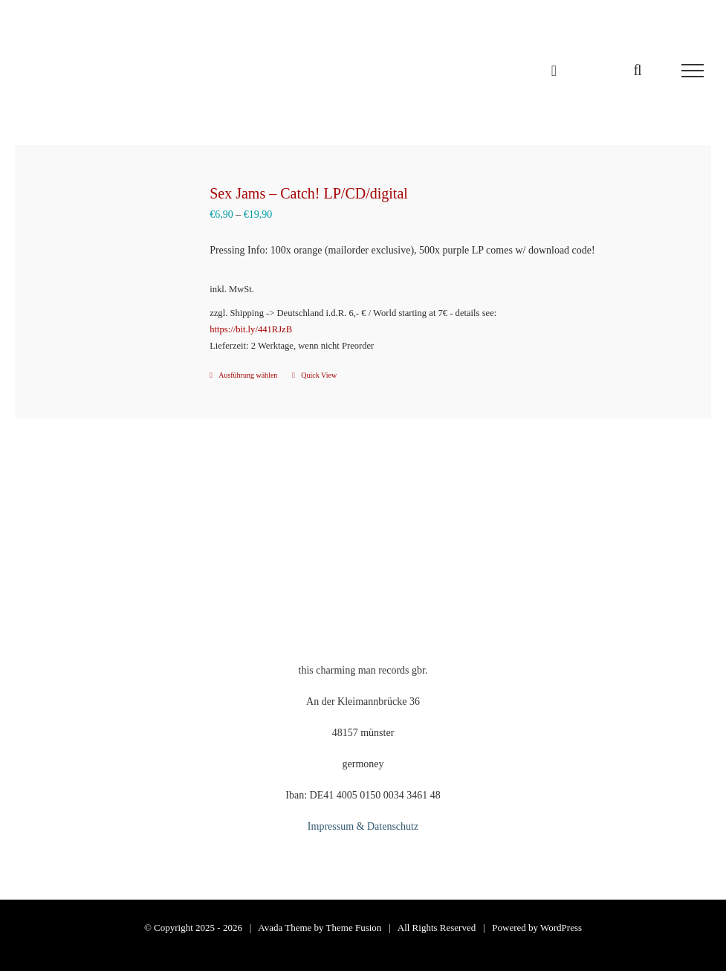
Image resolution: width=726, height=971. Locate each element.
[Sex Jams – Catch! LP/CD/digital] (106, 258)
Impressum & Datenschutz (363, 826)
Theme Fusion (354, 927)
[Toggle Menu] (692, 70)
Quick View (319, 375)
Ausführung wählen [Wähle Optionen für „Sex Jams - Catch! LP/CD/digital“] (247, 375)
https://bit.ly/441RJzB (251, 329)
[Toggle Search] (637, 69)
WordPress (561, 927)
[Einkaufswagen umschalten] (554, 70)
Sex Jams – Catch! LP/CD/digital (309, 193)
